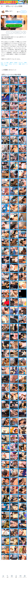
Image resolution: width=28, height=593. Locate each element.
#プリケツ (21, 62)
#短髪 (20, 64)
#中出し (10, 64)
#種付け (11, 62)
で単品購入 (14, 21)
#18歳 (6, 65)
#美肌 (2, 64)
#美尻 (25, 62)
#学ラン (24, 64)
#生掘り (16, 62)
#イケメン (15, 64)
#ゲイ (2, 62)
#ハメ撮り (6, 62)
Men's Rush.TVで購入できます (14, 25)
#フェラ (6, 64)
